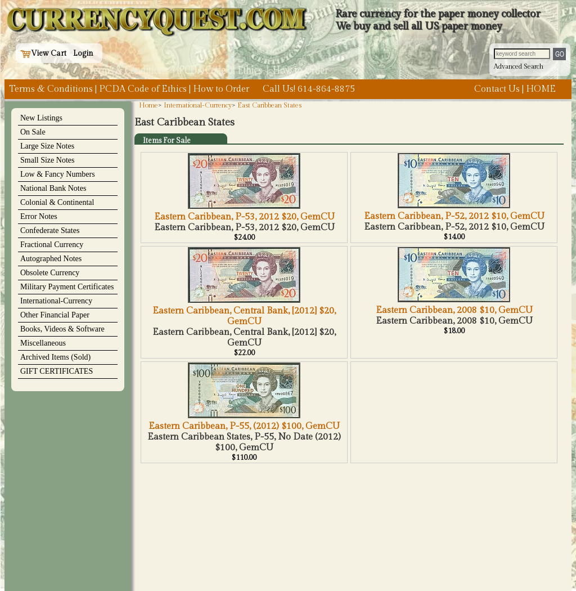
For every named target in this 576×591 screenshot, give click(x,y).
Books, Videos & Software (62, 329)
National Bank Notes (53, 188)
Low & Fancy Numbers (57, 174)
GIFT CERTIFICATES (56, 371)
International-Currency (56, 301)
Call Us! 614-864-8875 (309, 89)
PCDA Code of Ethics (143, 89)
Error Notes (38, 216)
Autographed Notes (51, 258)
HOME (541, 89)
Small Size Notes (47, 160)
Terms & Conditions (51, 89)
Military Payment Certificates (67, 287)
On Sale (33, 132)
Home (148, 105)
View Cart (43, 53)
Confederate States (49, 230)
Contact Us (497, 89)
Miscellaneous (43, 343)
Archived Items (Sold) (55, 357)
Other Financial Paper (54, 315)
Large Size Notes (47, 146)
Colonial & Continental (57, 202)
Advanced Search (518, 66)
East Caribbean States (269, 105)
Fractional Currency (51, 244)
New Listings (41, 118)
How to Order (221, 89)
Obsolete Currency (49, 272)
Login (83, 53)
